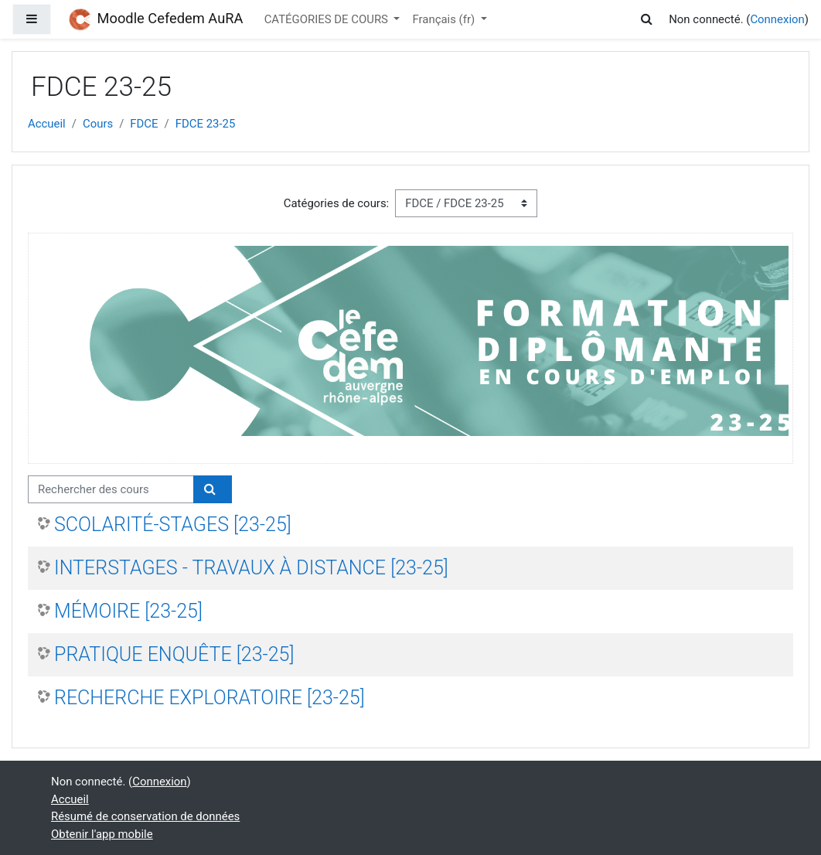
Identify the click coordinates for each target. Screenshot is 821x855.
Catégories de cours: (336, 203)
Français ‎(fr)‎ (444, 19)
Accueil (47, 124)
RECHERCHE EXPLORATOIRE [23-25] (209, 697)
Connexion (777, 19)
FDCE (144, 124)
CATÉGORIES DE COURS (327, 19)
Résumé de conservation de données (145, 816)
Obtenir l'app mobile (102, 834)
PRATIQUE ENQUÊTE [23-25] (174, 654)
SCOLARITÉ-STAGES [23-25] (172, 524)
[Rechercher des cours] (111, 489)
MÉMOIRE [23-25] (128, 611)
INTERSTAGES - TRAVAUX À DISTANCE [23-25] (251, 568)
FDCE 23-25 (205, 124)
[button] (649, 19)
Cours (98, 124)
